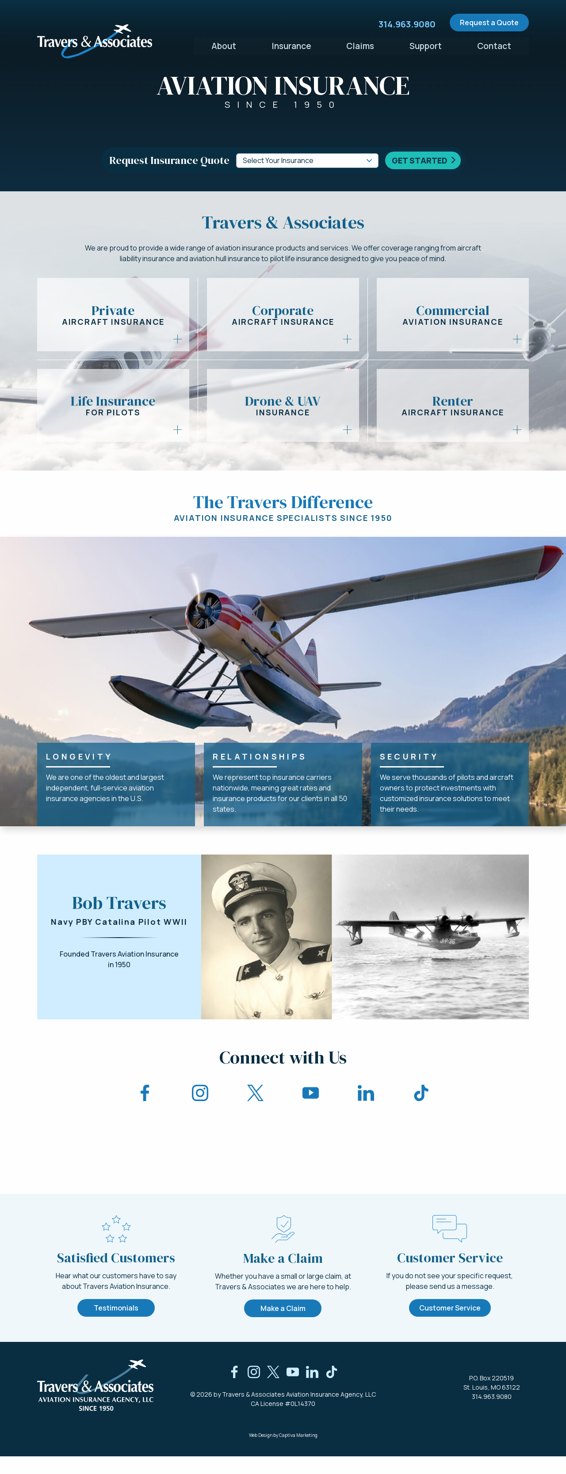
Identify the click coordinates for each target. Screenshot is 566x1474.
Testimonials (116, 1325)
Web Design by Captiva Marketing (283, 1453)
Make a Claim (283, 1325)
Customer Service (450, 1325)
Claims (360, 43)
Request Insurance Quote (169, 160)
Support (426, 43)
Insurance (291, 43)
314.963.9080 (492, 1413)
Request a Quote (489, 22)
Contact (494, 43)
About (223, 43)
